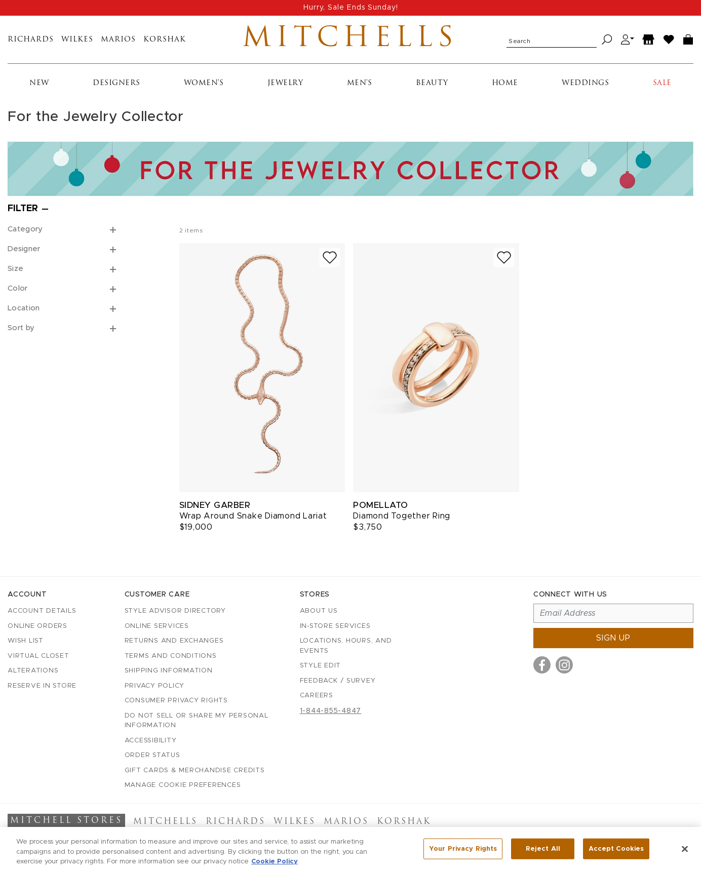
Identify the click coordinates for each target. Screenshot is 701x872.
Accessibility (151, 740)
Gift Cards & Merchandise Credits (195, 770)
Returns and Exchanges (174, 641)
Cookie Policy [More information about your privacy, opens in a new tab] (274, 863)
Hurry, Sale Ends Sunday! (350, 7)
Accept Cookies (616, 850)
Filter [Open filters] (23, 208)
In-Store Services (335, 626)
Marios (118, 40)
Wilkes (77, 40)
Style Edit (320, 665)
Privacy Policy (155, 686)
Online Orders (37, 626)
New (39, 83)
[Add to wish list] (330, 257)
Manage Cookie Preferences (183, 785)
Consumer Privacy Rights (176, 700)
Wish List (26, 641)
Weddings (585, 83)
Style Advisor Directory (175, 611)
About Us (319, 611)
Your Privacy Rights (463, 850)
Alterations (33, 670)
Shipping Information (169, 670)
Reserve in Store (42, 686)
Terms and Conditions (171, 656)
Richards (31, 40)
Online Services (157, 626)
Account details (42, 611)
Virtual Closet (38, 656)
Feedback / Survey (338, 681)
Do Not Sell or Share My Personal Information (196, 720)
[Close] (685, 850)
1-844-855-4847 (331, 711)
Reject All (543, 850)
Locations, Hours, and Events (346, 646)
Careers (316, 695)
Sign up (613, 638)
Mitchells (350, 39)
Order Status (152, 755)
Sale (662, 83)
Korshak (164, 40)
